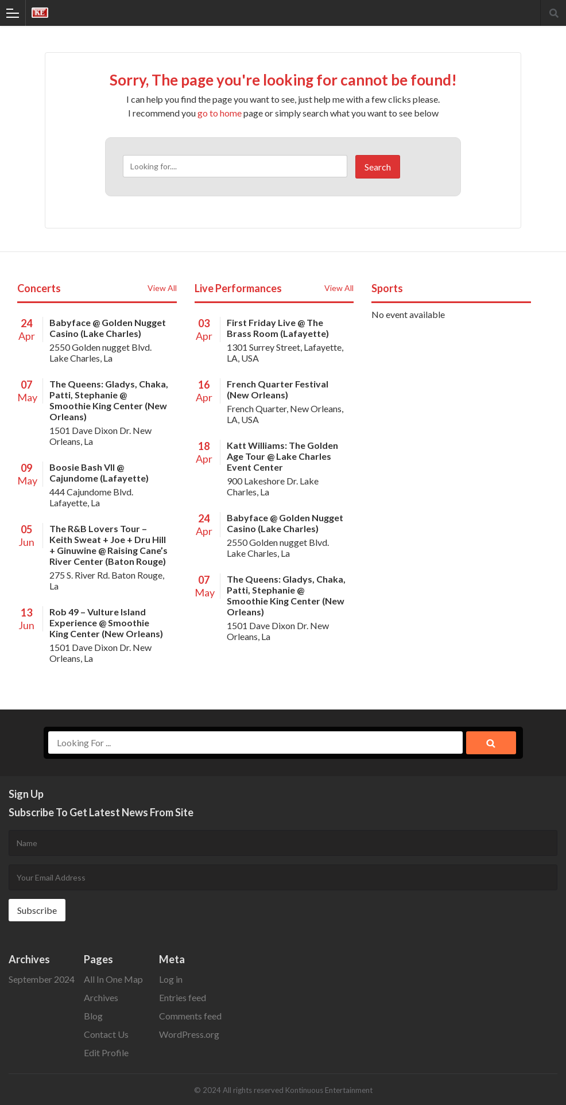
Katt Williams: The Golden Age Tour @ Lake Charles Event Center (282, 456)
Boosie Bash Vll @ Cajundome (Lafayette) (99, 472)
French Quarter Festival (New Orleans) (277, 389)
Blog (93, 1015)
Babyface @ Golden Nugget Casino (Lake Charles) (107, 328)
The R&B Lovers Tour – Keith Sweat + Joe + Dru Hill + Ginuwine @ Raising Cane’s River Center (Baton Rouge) (108, 545)
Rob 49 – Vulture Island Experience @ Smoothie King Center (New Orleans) (106, 622)
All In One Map (113, 979)
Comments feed (190, 1015)
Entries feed (182, 997)
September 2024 (42, 979)
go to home (219, 112)
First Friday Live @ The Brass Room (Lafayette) (278, 328)
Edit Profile (106, 1052)
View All (162, 288)
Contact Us (106, 1034)
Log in (171, 979)
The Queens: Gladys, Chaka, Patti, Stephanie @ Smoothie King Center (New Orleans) (108, 400)
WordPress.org (189, 1034)
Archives (101, 997)
